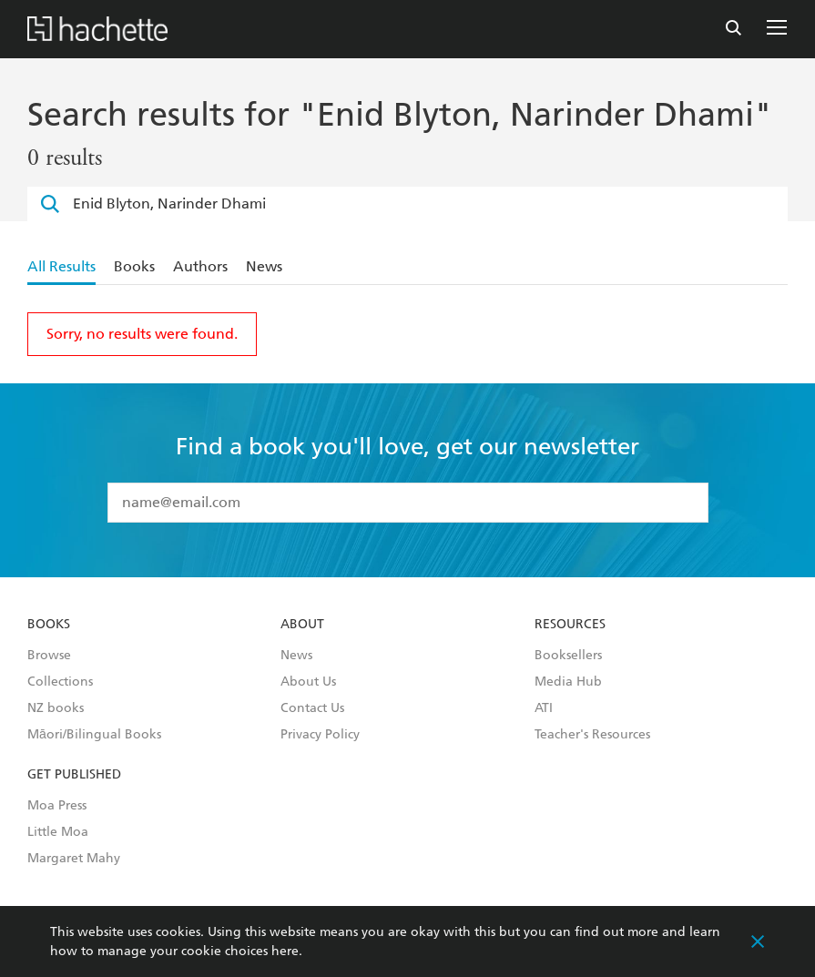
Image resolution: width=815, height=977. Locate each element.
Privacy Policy (320, 734)
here (285, 951)
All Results (61, 266)
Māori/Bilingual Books (94, 734)
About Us (308, 682)
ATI (544, 708)
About (302, 624)
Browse (49, 655)
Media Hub (568, 682)
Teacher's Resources (592, 734)
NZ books (55, 708)
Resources (570, 624)
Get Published (74, 774)
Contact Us (312, 708)
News (264, 266)
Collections (60, 682)
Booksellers (568, 655)
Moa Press (57, 805)
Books (134, 266)
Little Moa (57, 832)
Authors (200, 266)
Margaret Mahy (73, 858)
